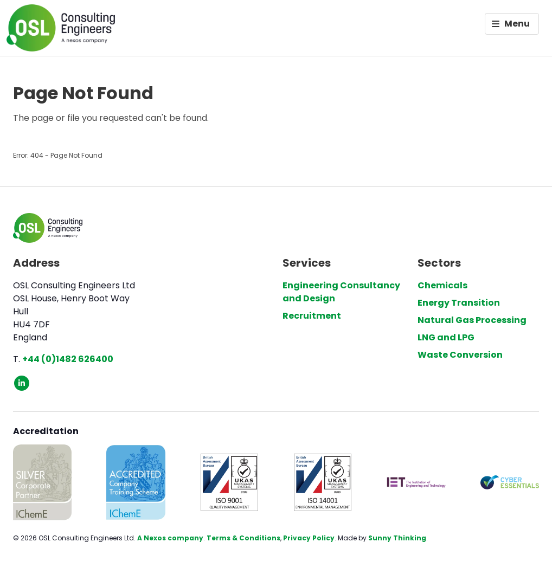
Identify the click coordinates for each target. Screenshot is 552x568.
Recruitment (312, 315)
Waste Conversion (460, 354)
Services (307, 262)
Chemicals (442, 285)
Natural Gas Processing (472, 320)
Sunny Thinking (397, 538)
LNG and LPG (446, 337)
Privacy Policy (309, 538)
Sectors (439, 262)
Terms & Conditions (243, 538)
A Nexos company (170, 538)
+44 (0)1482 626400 (67, 359)
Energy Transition (459, 302)
